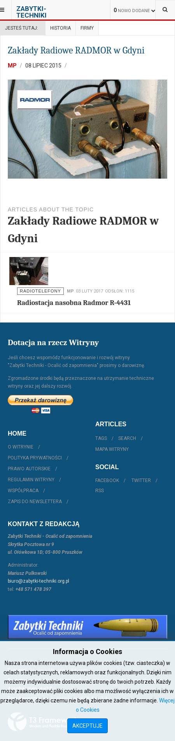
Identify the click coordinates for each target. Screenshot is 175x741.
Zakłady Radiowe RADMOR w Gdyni (76, 50)
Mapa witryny (112, 449)
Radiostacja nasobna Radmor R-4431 (74, 303)
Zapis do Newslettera (35, 501)
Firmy (87, 28)
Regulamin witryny (31, 479)
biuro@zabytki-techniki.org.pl (38, 581)
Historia (60, 28)
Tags (101, 438)
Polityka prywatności (35, 458)
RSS (99, 490)
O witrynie (20, 447)
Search (127, 438)
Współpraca (23, 490)
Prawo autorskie (29, 469)
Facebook (107, 480)
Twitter (141, 480)
